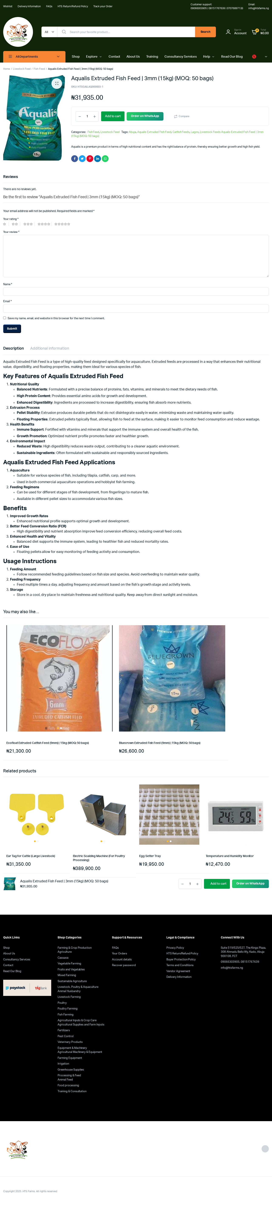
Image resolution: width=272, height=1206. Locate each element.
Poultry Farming (68, 1008)
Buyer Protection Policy (181, 959)
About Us (133, 56)
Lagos (195, 132)
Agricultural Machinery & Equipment (80, 1052)
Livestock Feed (22, 69)
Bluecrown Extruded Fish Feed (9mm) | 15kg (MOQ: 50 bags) (159, 743)
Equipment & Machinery (72, 1048)
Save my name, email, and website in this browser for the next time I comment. (56, 318)
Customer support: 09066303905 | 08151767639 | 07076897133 (217, 6)
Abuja (132, 132)
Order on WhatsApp (150, 116)
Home (6, 69)
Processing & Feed (69, 1075)
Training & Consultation (72, 1091)
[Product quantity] (87, 116)
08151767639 (250, 962)
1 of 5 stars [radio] (6, 224)
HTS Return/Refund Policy (73, 6)
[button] (56, 83)
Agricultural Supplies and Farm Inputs (81, 1024)
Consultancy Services (180, 56)
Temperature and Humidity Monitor (230, 856)
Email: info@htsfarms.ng (258, 6)
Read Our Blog (232, 56)
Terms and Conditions (180, 965)
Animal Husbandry (69, 991)
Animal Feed (65, 1079)
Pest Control (66, 1036)
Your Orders (119, 953)
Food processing (68, 1085)
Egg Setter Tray (150, 856)
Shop (76, 56)
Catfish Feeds (181, 132)
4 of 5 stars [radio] (44, 224)
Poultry (62, 1003)
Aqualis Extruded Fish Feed (154, 132)
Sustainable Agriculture (72, 981)
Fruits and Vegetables (71, 969)
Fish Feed (39, 69)
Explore (92, 56)
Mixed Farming (67, 975)
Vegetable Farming (69, 963)
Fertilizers (64, 1030)
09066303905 (230, 962)
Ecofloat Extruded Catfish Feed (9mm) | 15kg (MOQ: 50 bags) (47, 743)
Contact (114, 56)
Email (7, 301)
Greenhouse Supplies (71, 1069)
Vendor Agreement (178, 971)
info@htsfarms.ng (232, 968)
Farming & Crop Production (75, 948)
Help (206, 56)
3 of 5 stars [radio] (29, 224)
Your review (11, 232)
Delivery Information (29, 6)
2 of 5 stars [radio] (16, 224)
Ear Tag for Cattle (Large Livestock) (30, 856)
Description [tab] (13, 348)
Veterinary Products (70, 1042)
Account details (122, 959)
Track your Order (102, 6)
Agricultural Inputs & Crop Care (77, 1020)
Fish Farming (66, 1014)
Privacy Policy (175, 948)
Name (7, 284)
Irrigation (63, 1063)
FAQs (49, 6)
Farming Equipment (70, 1058)
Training (152, 56)
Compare (189, 116)
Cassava (63, 958)
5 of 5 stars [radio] (63, 224)
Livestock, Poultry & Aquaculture (78, 987)
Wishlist (7, 6)
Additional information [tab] (49, 348)
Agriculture (65, 952)
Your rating (10, 219)
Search (206, 31)
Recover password (124, 965)
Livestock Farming (69, 997)
